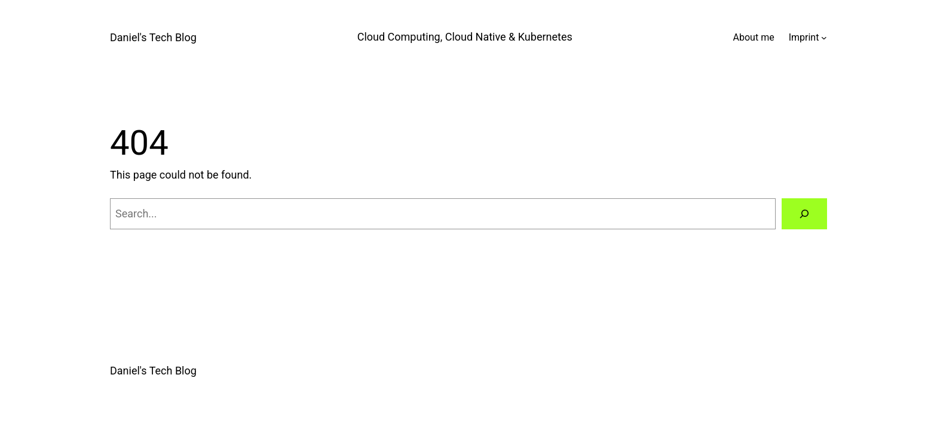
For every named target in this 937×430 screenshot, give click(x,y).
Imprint (804, 37)
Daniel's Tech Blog (153, 37)
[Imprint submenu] (824, 38)
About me (753, 37)
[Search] (804, 213)
